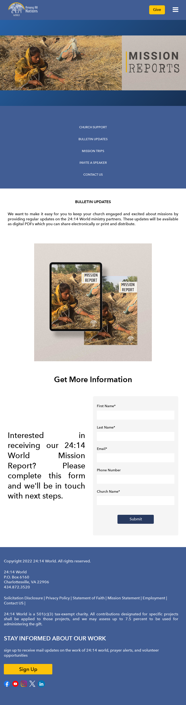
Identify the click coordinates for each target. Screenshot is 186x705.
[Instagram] (24, 686)
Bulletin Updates (93, 139)
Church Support (93, 127)
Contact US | (14, 603)
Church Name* (108, 492)
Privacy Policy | (59, 598)
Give (157, 9)
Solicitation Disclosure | (25, 598)
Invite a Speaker (93, 162)
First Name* (106, 406)
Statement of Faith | (90, 598)
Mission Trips (93, 151)
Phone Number (109, 470)
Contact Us (93, 174)
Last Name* (106, 427)
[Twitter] (32, 686)
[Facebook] (7, 686)
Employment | (155, 598)
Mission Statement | (125, 598)
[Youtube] (15, 686)
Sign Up (28, 669)
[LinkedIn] (41, 686)
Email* (102, 449)
